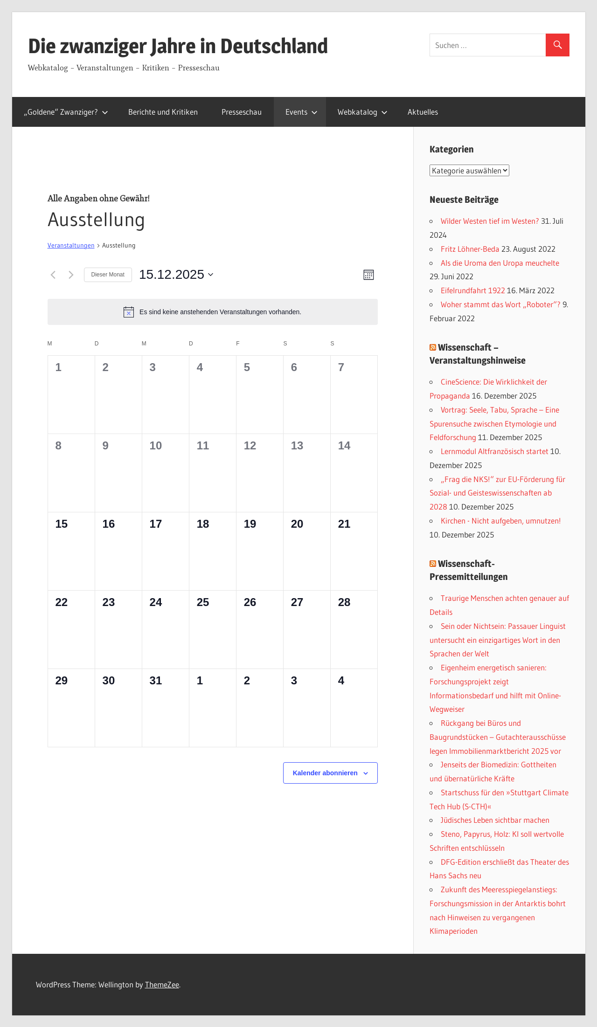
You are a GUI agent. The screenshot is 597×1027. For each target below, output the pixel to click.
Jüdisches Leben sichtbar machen (495, 820)
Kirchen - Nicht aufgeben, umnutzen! (501, 520)
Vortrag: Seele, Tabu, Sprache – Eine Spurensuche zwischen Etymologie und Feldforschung (494, 423)
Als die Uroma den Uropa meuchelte (500, 263)
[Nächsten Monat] (71, 274)
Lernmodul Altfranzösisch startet (494, 451)
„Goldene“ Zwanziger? (66, 112)
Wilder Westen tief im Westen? (490, 221)
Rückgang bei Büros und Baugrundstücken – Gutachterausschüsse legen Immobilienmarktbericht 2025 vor (498, 737)
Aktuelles (423, 112)
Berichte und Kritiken (163, 112)
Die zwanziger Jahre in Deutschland (178, 45)
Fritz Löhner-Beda (470, 249)
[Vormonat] (53, 274)
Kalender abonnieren (325, 773)
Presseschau (242, 112)
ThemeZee (162, 984)
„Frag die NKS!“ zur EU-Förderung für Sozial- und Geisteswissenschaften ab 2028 (497, 493)
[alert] (213, 312)
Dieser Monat (108, 274)
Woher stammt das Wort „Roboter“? (501, 304)
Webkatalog (363, 112)
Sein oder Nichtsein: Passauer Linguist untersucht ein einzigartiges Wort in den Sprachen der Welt (498, 640)
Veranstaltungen (71, 245)
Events (301, 112)
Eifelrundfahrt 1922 (473, 290)
